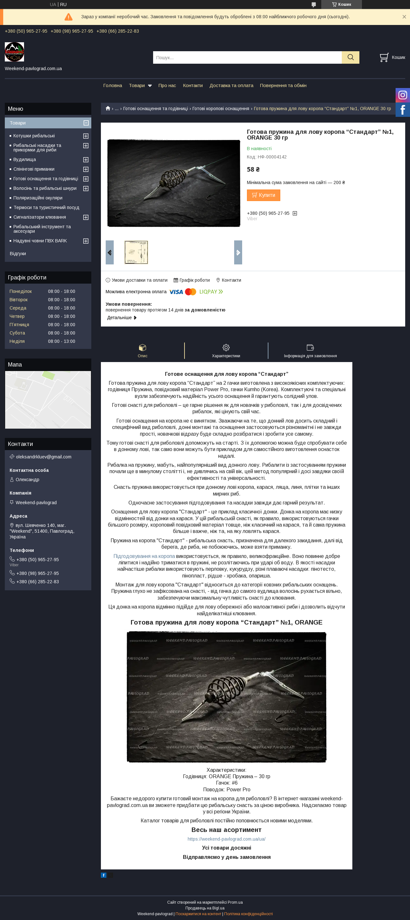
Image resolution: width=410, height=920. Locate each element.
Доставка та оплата (231, 85)
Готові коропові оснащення (221, 108)
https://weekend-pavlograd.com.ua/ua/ (227, 839)
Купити (267, 195)
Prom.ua (235, 902)
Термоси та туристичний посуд (46, 207)
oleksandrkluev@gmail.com (43, 456)
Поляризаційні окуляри (37, 197)
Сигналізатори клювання (39, 217)
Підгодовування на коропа (144, 556)
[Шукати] (350, 57)
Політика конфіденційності (248, 914)
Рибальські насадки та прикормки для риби (37, 147)
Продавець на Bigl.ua (205, 908)
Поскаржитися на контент (198, 914)
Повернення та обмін (283, 85)
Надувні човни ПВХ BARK (40, 240)
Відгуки (18, 253)
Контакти (193, 85)
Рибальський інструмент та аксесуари (42, 229)
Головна (112, 85)
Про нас (167, 85)
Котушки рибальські (34, 135)
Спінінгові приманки (33, 169)
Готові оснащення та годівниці (155, 108)
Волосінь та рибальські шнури (45, 188)
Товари (137, 85)
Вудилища (24, 159)
